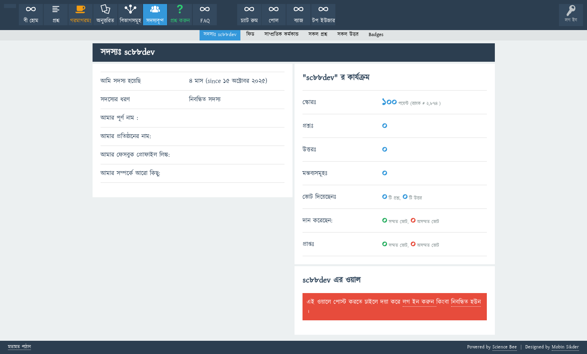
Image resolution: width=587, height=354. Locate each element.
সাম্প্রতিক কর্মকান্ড (281, 34)
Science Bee (504, 347)
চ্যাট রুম (249, 21)
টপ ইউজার (323, 21)
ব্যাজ (298, 21)
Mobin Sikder (565, 347)
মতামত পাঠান (19, 347)
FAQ (205, 21)
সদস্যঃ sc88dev (220, 34)
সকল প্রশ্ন (318, 34)
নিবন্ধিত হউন (466, 301)
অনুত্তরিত (105, 21)
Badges (376, 34)
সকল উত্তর (348, 34)
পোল (273, 21)
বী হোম (31, 21)
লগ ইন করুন (419, 301)
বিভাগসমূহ (130, 21)
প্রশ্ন (55, 21)
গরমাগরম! (80, 21)
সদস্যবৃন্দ (155, 21)
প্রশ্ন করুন (180, 21)
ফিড (250, 34)
